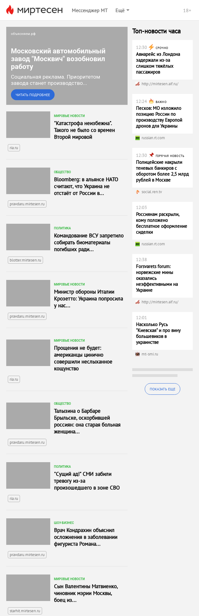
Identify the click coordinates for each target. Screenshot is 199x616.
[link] (67, 66)
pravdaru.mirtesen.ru (27, 204)
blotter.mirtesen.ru (25, 260)
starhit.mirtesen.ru (25, 611)
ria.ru (14, 147)
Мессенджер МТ (90, 10)
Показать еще (162, 389)
